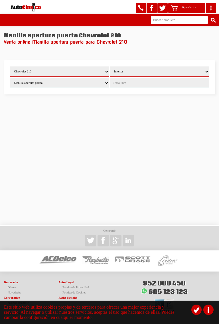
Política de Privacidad (75, 287)
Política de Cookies (74, 292)
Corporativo (12, 297)
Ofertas (12, 287)
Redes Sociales (67, 297)
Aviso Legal (66, 282)
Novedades (14, 292)
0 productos (189, 7)
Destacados (11, 282)
